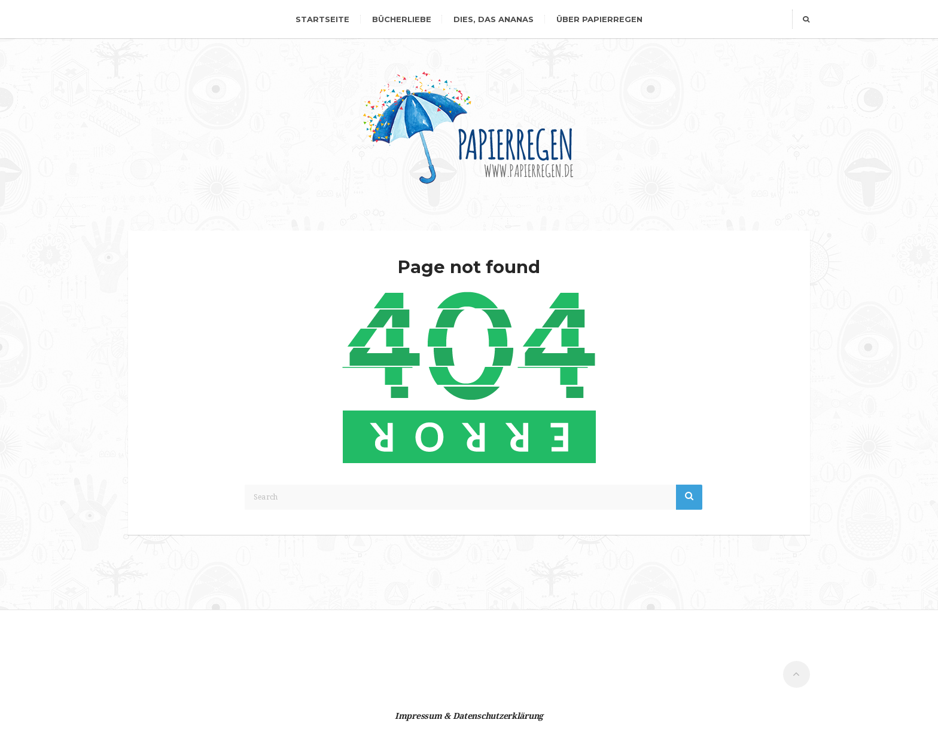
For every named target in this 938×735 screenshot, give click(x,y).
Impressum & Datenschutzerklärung (469, 716)
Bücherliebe (401, 19)
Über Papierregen (599, 19)
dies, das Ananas (493, 19)
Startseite (322, 19)
